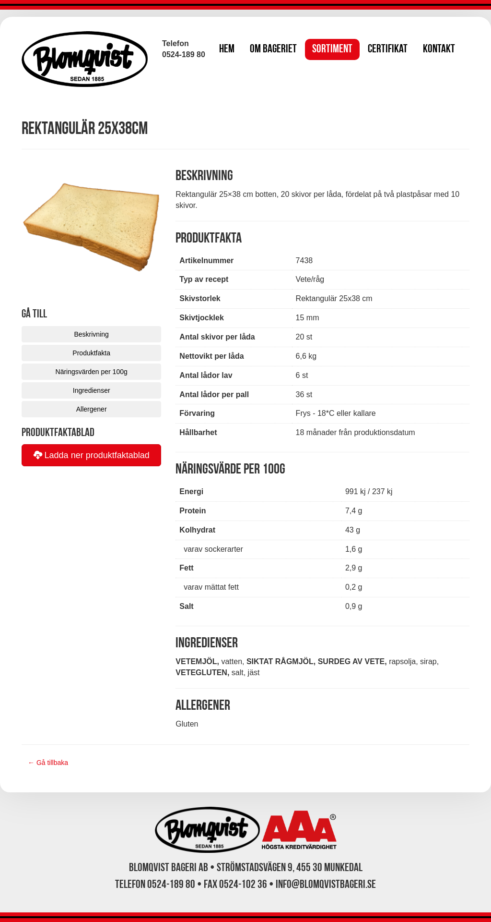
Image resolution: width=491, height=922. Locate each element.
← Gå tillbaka (48, 762)
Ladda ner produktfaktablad (92, 455)
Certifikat (388, 49)
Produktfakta (91, 353)
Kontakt (439, 49)
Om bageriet (273, 49)
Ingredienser (91, 390)
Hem (226, 49)
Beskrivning (91, 334)
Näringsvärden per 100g (92, 372)
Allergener (91, 409)
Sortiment (332, 49)
